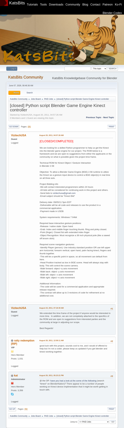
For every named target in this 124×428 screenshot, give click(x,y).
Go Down (13, 127)
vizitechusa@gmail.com (64, 193)
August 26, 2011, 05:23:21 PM (51, 375)
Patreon (108, 4)
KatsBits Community (25, 77)
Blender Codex (112, 13)
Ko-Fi (118, 4)
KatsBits (17, 2)
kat (16, 375)
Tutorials (32, 4)
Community (73, 4)
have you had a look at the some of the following (73, 380)
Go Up (12, 409)
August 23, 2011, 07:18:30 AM (51, 308)
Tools (43, 4)
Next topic (108, 117)
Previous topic (93, 117)
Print (111, 127)
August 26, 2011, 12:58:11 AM (51, 340)
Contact (95, 4)
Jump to (73, 422)
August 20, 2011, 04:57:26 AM (51, 135)
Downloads (56, 4)
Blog (85, 4)
